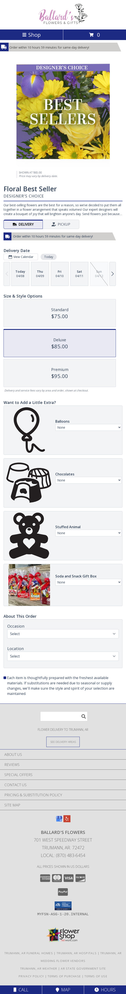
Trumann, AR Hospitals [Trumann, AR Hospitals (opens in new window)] (77, 953)
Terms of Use (96, 976)
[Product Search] (64, 716)
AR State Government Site (83, 968)
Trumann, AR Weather (38, 968)
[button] (63, 905)
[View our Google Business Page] (59, 820)
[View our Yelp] (66, 820)
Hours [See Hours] (105, 990)
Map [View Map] (63, 990)
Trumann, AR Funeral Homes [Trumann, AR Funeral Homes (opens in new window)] (28, 953)
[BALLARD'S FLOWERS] (63, 23)
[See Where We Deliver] (63, 742)
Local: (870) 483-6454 (63, 855)
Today (48, 257)
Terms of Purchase (64, 976)
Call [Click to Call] (21, 990)
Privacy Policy (31, 976)
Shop (31, 34)
